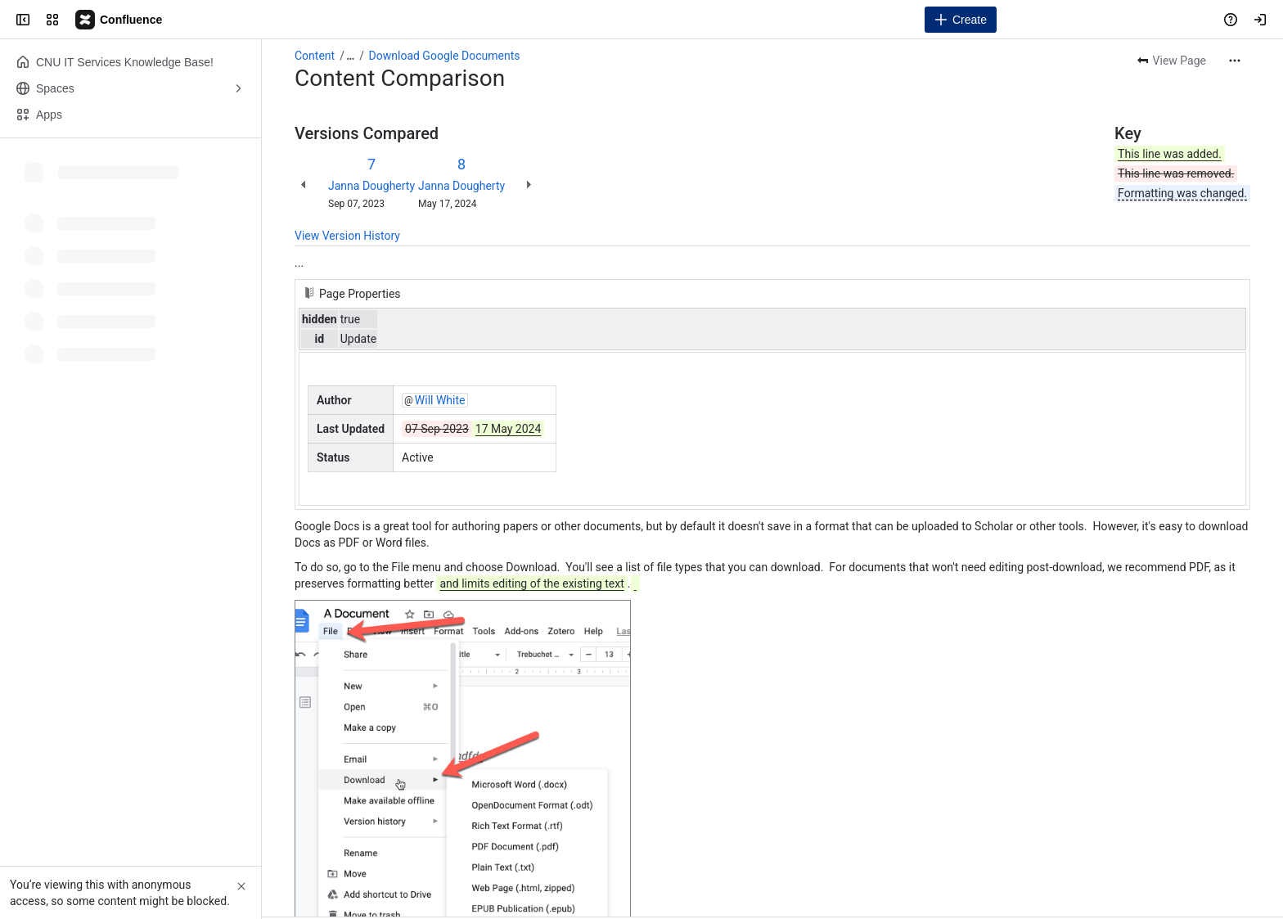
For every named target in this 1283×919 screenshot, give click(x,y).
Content (315, 55)
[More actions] (1234, 60)
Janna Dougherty (371, 185)
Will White (440, 400)
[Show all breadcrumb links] (350, 55)
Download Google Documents (444, 55)
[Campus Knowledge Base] (119, 20)
